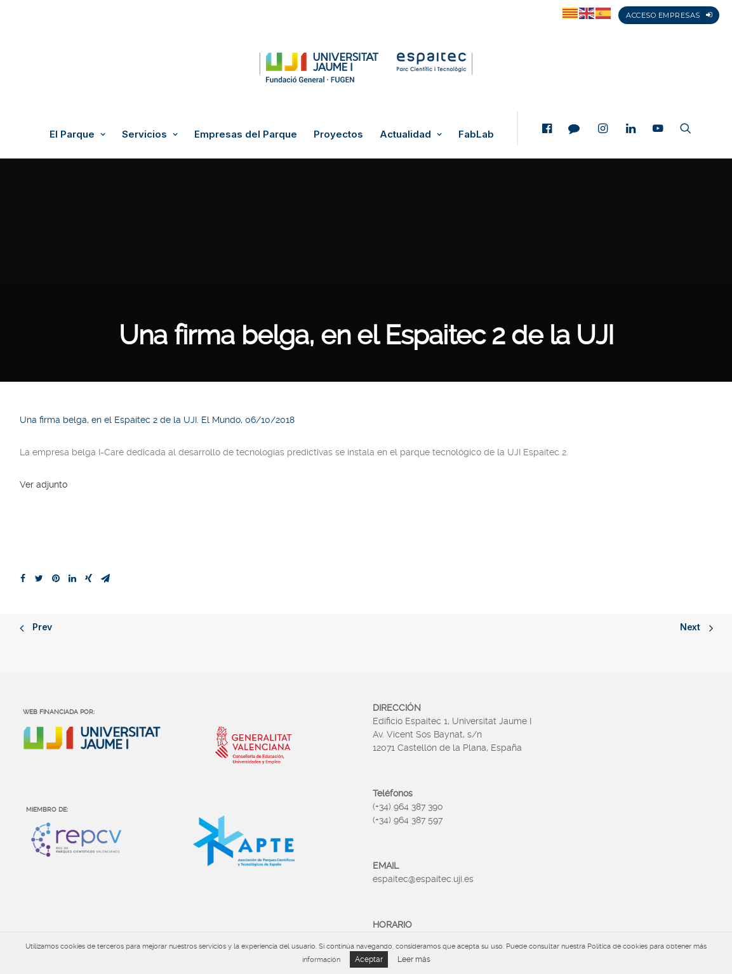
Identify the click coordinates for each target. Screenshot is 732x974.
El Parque (77, 134)
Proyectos (338, 134)
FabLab (476, 134)
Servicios (150, 134)
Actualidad (411, 134)
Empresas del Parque (245, 134)
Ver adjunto (43, 484)
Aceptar (369, 959)
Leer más (413, 959)
